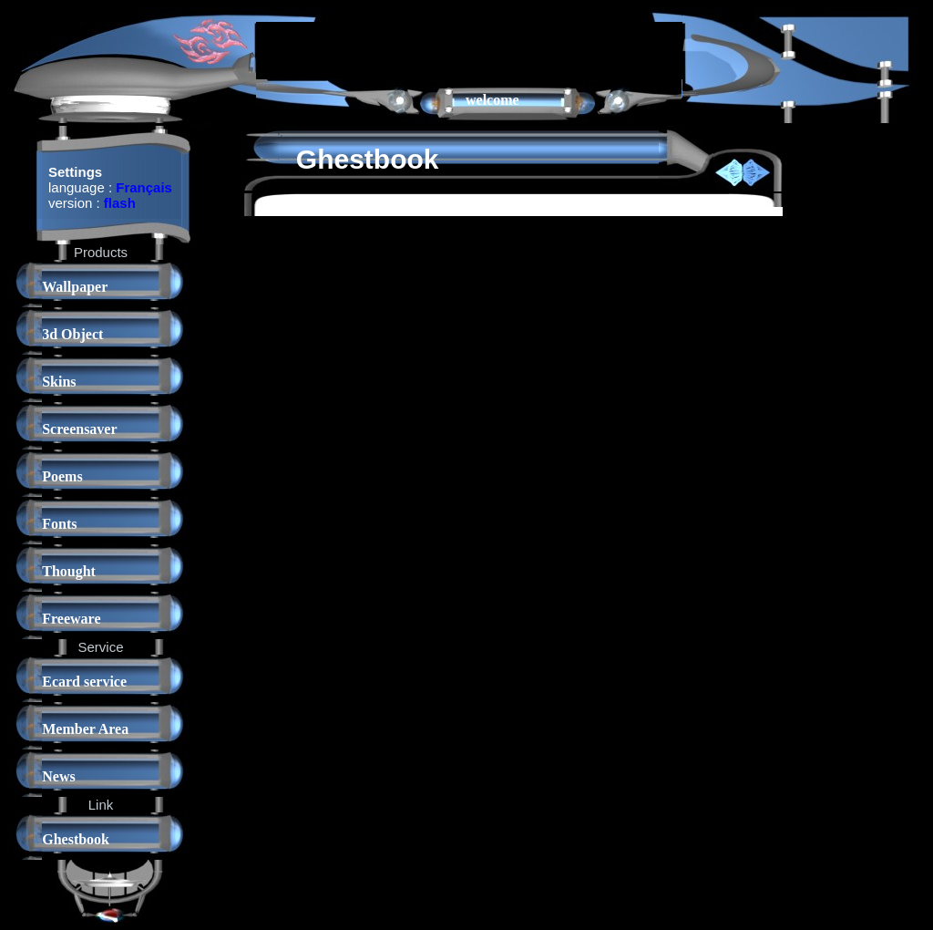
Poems (62, 476)
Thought (69, 571)
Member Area (85, 729)
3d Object (72, 334)
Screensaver (79, 429)
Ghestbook (75, 839)
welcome (492, 100)
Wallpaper (75, 286)
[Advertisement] (469, 49)
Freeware (71, 618)
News (58, 776)
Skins (59, 381)
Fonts (59, 524)
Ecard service (84, 681)
